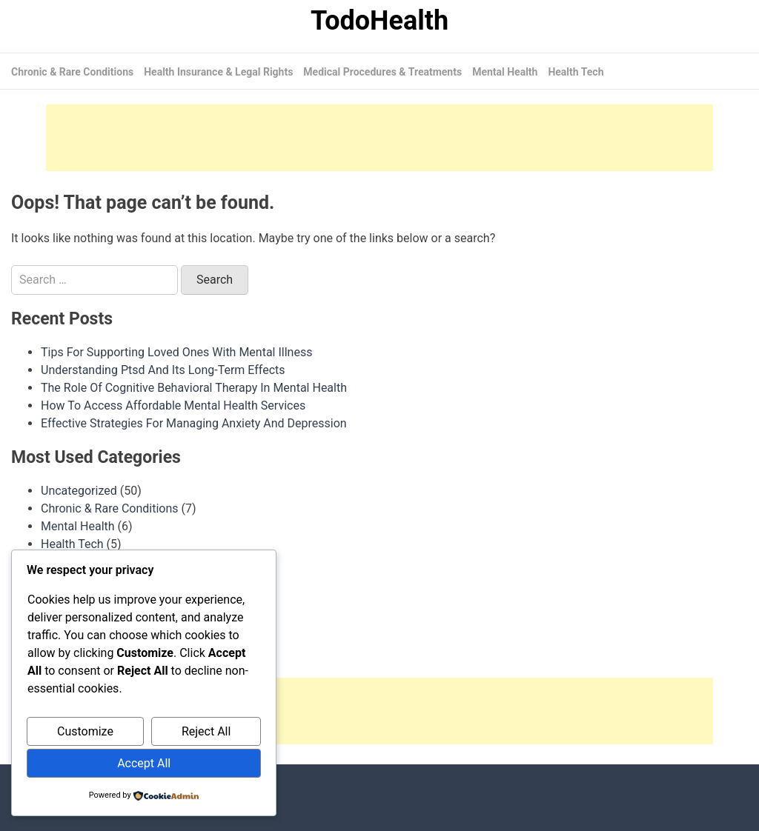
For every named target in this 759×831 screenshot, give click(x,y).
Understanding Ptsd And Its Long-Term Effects (163, 370)
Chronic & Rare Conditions (72, 72)
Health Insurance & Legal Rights (218, 72)
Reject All (206, 731)
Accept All (143, 763)
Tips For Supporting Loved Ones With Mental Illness (176, 352)
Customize (85, 731)
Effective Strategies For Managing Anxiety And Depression (194, 423)
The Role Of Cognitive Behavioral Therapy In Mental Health (194, 388)
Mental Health (504, 72)
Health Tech (575, 72)
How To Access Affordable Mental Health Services (173, 405)
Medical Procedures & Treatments (382, 72)
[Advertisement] (379, 137)
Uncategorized (79, 491)
